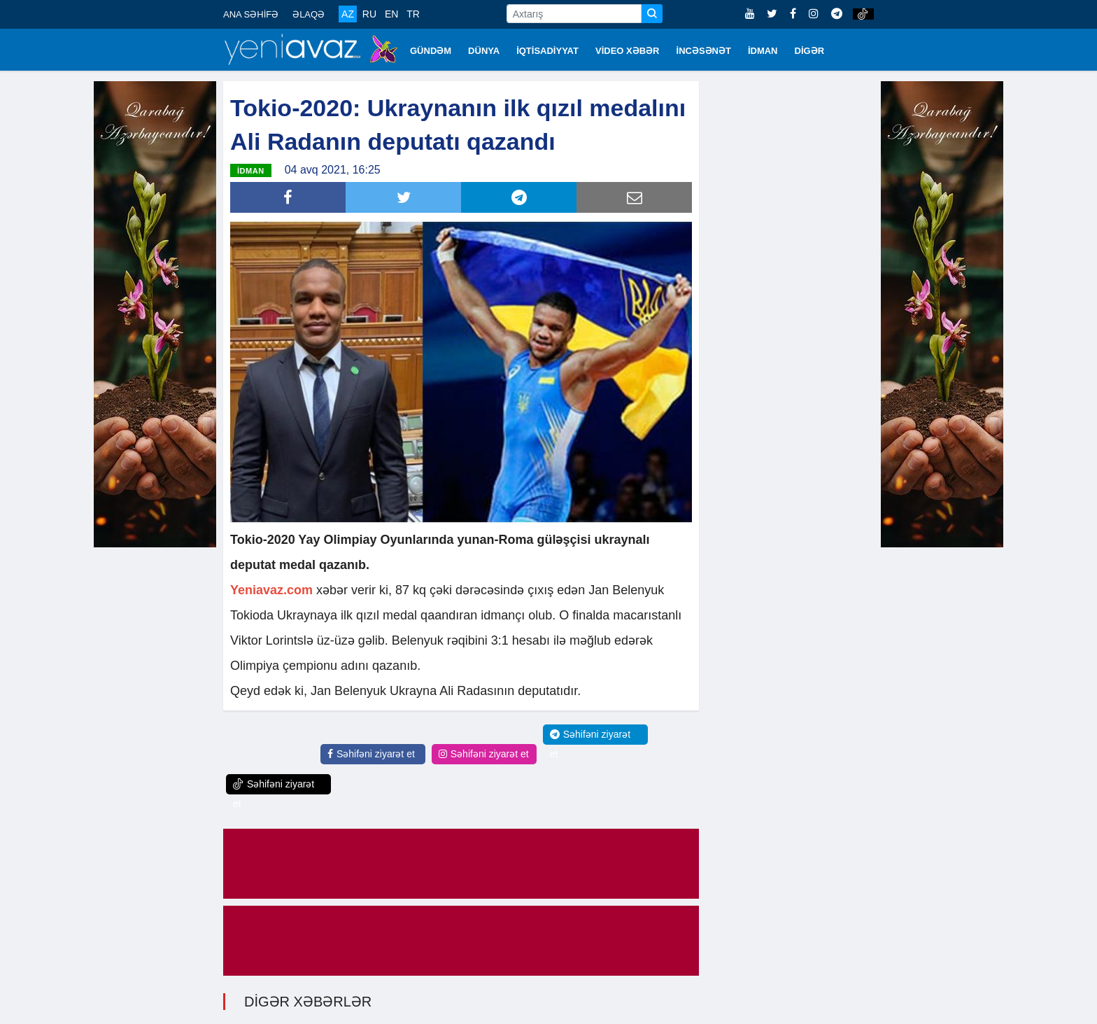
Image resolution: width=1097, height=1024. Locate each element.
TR (413, 14)
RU (369, 14)
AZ (347, 14)
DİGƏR (810, 50)
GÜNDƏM (430, 50)
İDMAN (763, 50)
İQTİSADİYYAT (547, 50)
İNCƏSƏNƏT (704, 50)
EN (391, 14)
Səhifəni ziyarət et (371, 753)
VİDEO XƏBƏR (627, 50)
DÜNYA (484, 50)
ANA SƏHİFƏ (250, 14)
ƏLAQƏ (308, 14)
